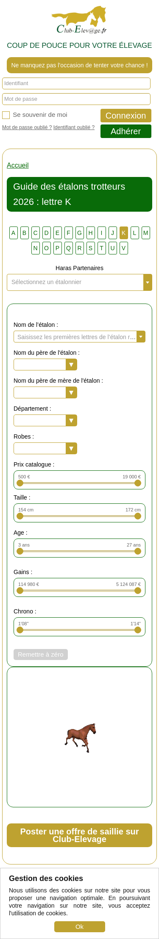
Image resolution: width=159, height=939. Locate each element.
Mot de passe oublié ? (27, 127)
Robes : (24, 436)
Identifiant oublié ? (74, 127)
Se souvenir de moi (34, 115)
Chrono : (25, 611)
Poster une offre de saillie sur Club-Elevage (79, 835)
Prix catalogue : (34, 464)
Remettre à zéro (41, 654)
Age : (21, 532)
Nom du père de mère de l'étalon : (58, 380)
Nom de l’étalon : (36, 324)
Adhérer (126, 131)
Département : (32, 408)
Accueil (18, 165)
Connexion (126, 115)
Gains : (23, 572)
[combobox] (79, 282)
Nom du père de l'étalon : (47, 352)
